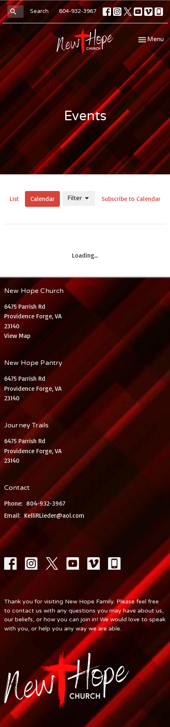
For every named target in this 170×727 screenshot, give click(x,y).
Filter (78, 198)
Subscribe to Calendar (130, 199)
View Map (17, 336)
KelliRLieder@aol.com (54, 515)
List (14, 199)
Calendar (42, 199)
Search (39, 11)
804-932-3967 (77, 11)
